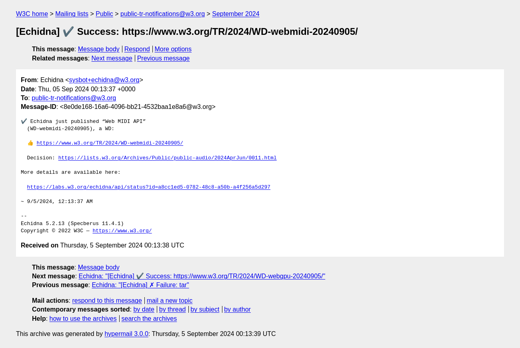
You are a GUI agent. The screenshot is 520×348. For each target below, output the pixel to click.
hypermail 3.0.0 (126, 333)
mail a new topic (170, 300)
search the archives (149, 318)
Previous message (163, 58)
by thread (172, 309)
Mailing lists (71, 13)
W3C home (32, 13)
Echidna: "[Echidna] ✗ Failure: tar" (140, 285)
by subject (204, 309)
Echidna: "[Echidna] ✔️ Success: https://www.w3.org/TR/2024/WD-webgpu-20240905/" (202, 276)
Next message (112, 58)
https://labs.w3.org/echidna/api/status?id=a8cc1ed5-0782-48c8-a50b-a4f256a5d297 (148, 187)
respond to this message (107, 300)
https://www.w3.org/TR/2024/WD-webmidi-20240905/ (109, 143)
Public (104, 13)
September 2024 (235, 13)
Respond (137, 49)
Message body (99, 49)
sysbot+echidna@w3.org (104, 79)
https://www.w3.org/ (122, 231)
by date (143, 309)
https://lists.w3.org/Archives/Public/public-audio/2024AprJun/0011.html (167, 158)
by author (237, 309)
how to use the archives (83, 318)
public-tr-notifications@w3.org (162, 13)
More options (173, 49)
